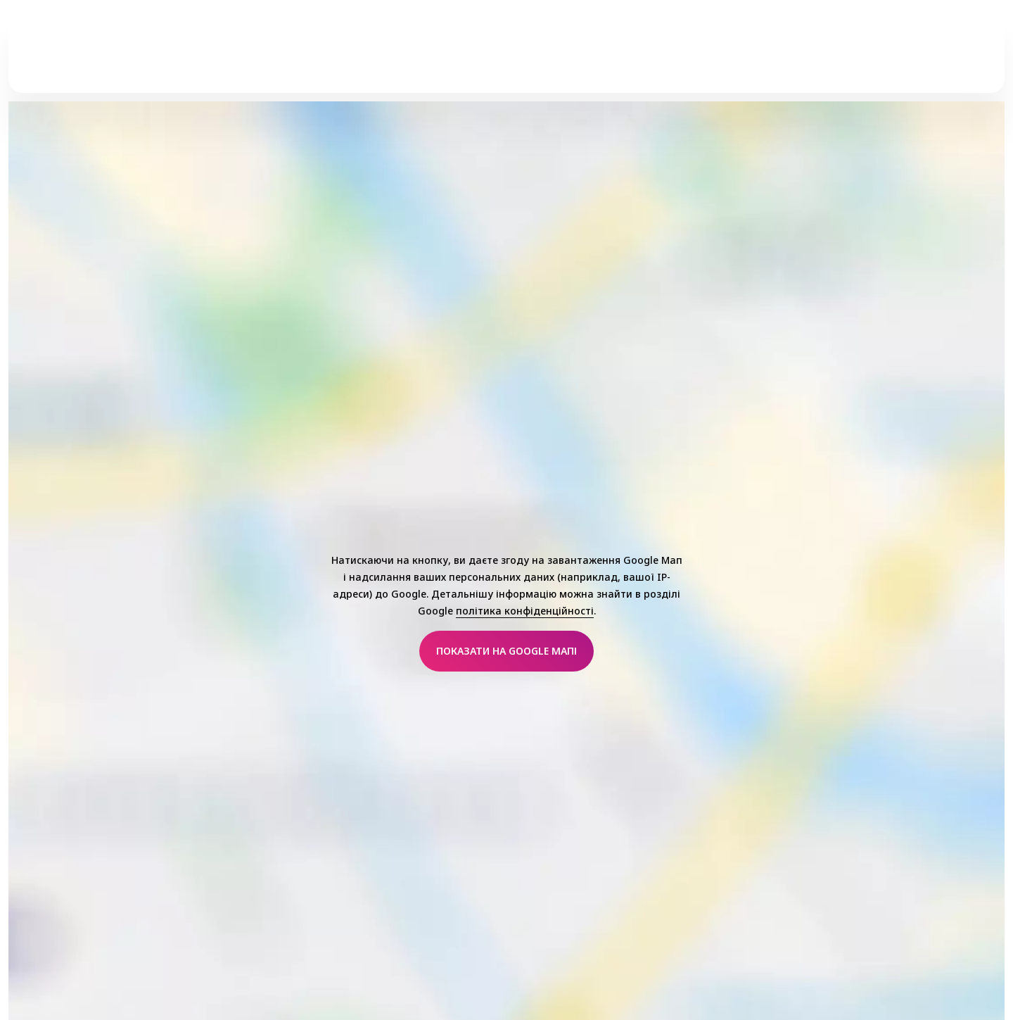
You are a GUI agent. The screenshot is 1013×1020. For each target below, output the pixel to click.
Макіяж (300, 56)
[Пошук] (965, 57)
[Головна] (88, 57)
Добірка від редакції (743, 56)
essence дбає (629, 56)
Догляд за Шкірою (395, 56)
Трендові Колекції (520, 56)
